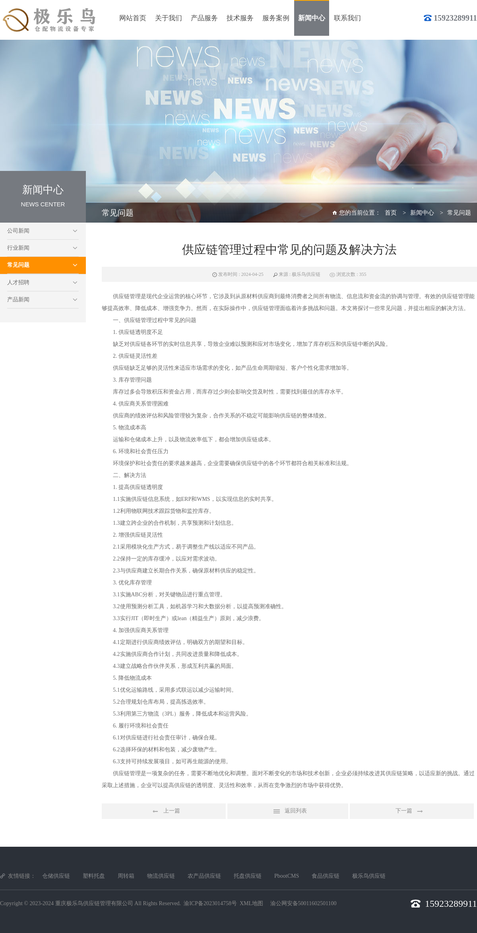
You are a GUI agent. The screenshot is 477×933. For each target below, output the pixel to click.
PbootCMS (286, 876)
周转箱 (126, 876)
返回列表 (288, 811)
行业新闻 (18, 248)
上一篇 (163, 811)
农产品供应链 (204, 876)
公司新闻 (18, 231)
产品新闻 (18, 300)
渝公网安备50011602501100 (303, 903)
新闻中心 (422, 212)
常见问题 (18, 265)
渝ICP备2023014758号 (210, 903)
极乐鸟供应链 (369, 876)
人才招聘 (18, 282)
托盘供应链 (248, 876)
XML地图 (251, 903)
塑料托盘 (94, 876)
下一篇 (412, 811)
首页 (391, 212)
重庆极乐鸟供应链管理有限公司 (94, 903)
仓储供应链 (56, 876)
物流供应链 (161, 876)
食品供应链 (325, 876)
